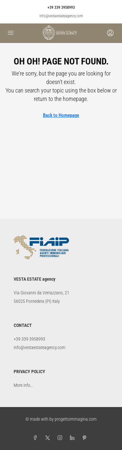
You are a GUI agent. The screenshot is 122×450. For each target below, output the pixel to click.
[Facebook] (36, 438)
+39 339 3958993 (61, 7)
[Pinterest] (85, 438)
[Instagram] (61, 438)
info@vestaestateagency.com (61, 16)
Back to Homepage (61, 115)
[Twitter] (48, 438)
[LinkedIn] (73, 438)
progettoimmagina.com (76, 419)
